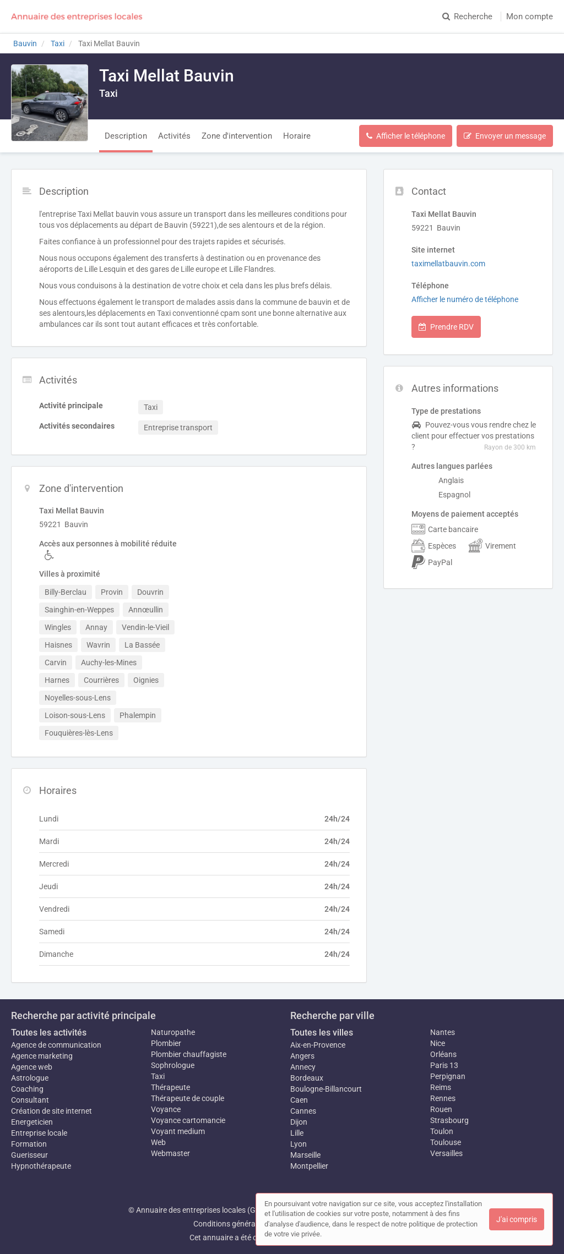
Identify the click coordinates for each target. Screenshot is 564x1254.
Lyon (298, 1144)
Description (126, 136)
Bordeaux (306, 1078)
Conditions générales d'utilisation (249, 1223)
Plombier (166, 1043)
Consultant (30, 1100)
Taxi (158, 1076)
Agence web (31, 1067)
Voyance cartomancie (188, 1120)
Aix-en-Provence (317, 1045)
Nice (437, 1043)
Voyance (166, 1109)
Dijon (298, 1122)
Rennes (442, 1098)
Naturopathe (173, 1032)
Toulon (441, 1131)
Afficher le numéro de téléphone (464, 299)
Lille (296, 1133)
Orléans (443, 1054)
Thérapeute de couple (187, 1098)
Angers (302, 1056)
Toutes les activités (48, 1032)
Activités (174, 136)
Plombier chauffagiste (188, 1054)
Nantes (442, 1032)
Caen (299, 1100)
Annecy (303, 1067)
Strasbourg (449, 1120)
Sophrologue (172, 1065)
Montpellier (309, 1166)
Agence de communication (56, 1045)
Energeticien (32, 1122)
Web (158, 1142)
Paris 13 (444, 1065)
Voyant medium (178, 1131)
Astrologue (29, 1078)
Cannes (303, 1111)
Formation (29, 1144)
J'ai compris (516, 1219)
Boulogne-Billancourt (326, 1089)
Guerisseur (29, 1155)
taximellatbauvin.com (448, 263)
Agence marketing (42, 1056)
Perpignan (447, 1076)
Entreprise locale (39, 1133)
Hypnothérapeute (41, 1166)
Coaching (27, 1089)
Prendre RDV (446, 326)
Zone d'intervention (237, 136)
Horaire (297, 136)
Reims (440, 1087)
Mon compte (529, 16)
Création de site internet (51, 1111)
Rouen (441, 1109)
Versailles (446, 1153)
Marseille (305, 1155)
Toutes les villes (321, 1032)
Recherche (467, 16)
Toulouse (445, 1142)
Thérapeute (170, 1087)
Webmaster (170, 1153)
